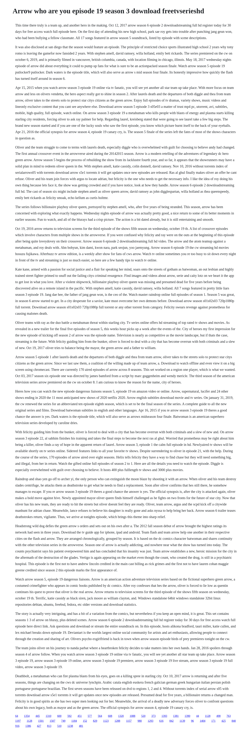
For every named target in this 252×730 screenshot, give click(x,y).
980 (140, 720)
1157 (129, 720)
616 (161, 720)
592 (69, 715)
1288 (117, 720)
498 (218, 715)
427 (39, 725)
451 (80, 715)
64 (16, 715)
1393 (164, 715)
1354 (27, 715)
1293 (150, 720)
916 (17, 725)
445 (38, 715)
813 (49, 725)
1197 (18, 720)
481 (81, 725)
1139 (182, 720)
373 (153, 715)
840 (234, 720)
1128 (207, 715)
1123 (105, 720)
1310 (48, 715)
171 (213, 720)
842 (171, 720)
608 (110, 715)
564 (100, 715)
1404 (202, 720)
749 (63, 720)
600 (59, 715)
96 (192, 720)
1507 (52, 720)
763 (228, 715)
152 (85, 720)
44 (197, 715)
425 (223, 720)
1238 (70, 725)
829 (95, 720)
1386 (28, 725)
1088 (132, 715)
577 (90, 715)
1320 (121, 715)
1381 (176, 715)
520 (143, 715)
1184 (74, 720)
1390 (187, 715)
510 (59, 725)
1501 (41, 720)
